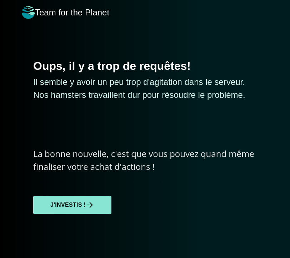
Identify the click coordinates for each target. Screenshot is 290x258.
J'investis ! (72, 205)
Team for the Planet (65, 12)
